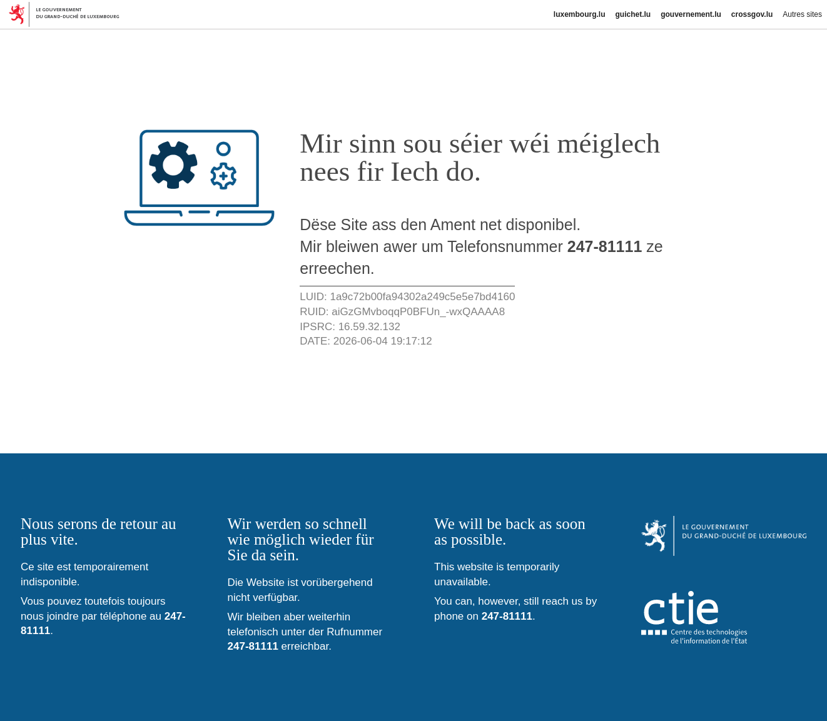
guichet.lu (633, 14)
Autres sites (802, 14)
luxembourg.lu (580, 14)
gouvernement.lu (691, 14)
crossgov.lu (752, 14)
